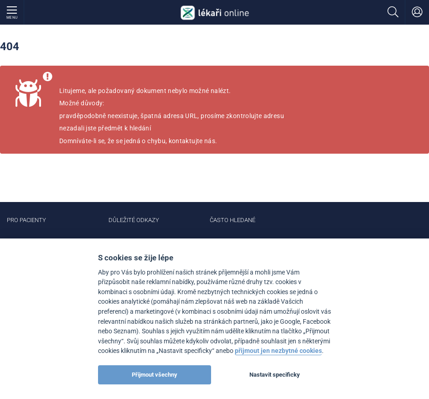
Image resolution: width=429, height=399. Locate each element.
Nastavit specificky (274, 374)
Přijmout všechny (154, 374)
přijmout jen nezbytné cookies (278, 351)
